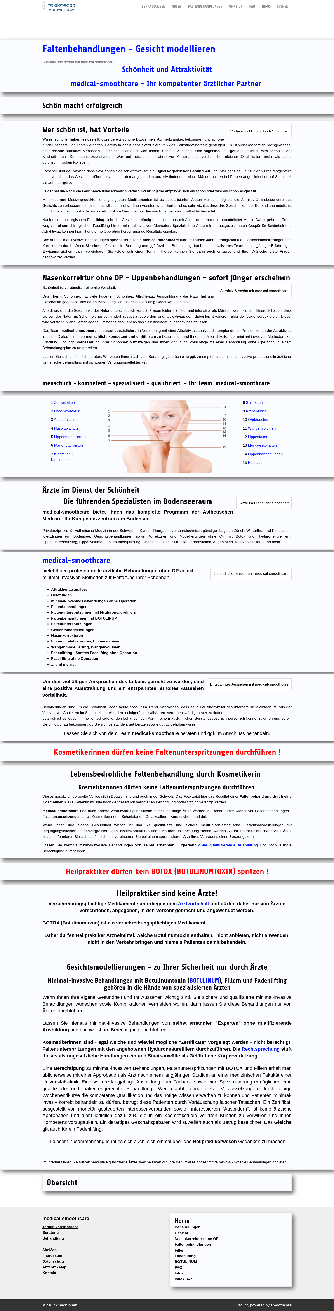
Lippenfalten (258, 437)
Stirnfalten (254, 402)
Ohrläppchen (258, 420)
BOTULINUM (204, 980)
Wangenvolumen (262, 428)
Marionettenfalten (68, 445)
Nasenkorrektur (67, 411)
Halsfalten (256, 463)
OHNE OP (236, 4)
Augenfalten (64, 420)
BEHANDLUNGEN (153, 4)
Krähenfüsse (256, 411)
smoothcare (281, 1305)
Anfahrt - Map (54, 1267)
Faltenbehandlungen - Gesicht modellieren (128, 49)
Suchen (283, 4)
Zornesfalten (64, 402)
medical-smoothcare (76, 560)
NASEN (177, 4)
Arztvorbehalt (193, 903)
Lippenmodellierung (70, 437)
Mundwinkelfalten (262, 445)
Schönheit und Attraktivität (167, 69)
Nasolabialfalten (67, 428)
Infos (266, 4)
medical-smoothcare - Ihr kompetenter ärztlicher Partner (167, 83)
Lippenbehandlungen (265, 454)
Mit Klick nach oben (59, 1305)
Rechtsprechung (261, 1049)
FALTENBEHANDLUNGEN (205, 4)
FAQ (252, 4)
